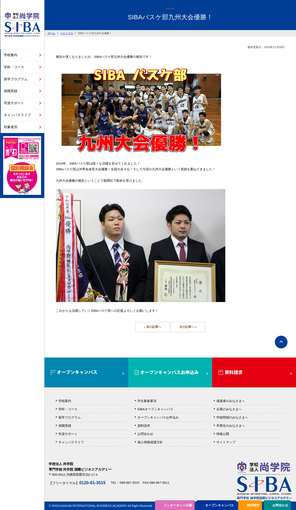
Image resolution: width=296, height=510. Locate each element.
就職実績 (10, 91)
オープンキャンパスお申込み (158, 417)
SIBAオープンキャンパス (155, 409)
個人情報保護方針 (150, 442)
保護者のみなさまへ (230, 401)
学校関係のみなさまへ (232, 417)
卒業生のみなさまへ (230, 425)
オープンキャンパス (219, 505)
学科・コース (14, 67)
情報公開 (222, 434)
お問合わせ (280, 505)
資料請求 (253, 505)
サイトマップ (225, 442)
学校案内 (10, 55)
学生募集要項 (146, 401)
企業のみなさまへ (229, 409)
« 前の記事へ (152, 326)
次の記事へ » (187, 326)
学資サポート (14, 103)
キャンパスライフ (17, 115)
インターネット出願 (177, 505)
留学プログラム (16, 79)
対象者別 (10, 127)
